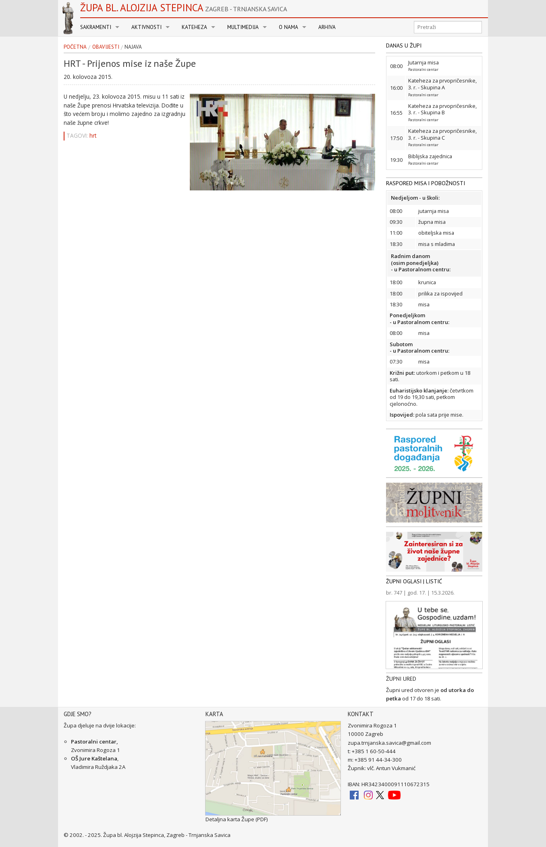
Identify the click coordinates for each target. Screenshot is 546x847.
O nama (288, 27)
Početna (75, 47)
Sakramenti (95, 27)
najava (133, 47)
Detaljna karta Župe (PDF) (237, 819)
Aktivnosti (146, 27)
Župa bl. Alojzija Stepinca (183, 7)
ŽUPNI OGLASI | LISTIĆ (414, 581)
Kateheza (194, 27)
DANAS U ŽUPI (403, 45)
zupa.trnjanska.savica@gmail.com (389, 742)
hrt (92, 135)
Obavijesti (105, 47)
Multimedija (243, 27)
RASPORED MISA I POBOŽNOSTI (425, 183)
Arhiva (327, 27)
